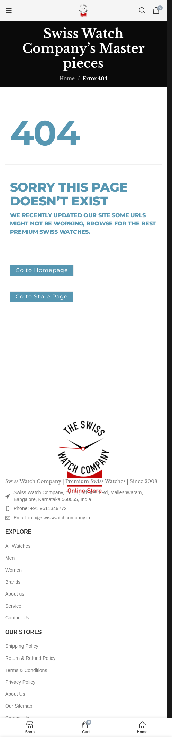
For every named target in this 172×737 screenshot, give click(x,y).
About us (14, 594)
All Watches (17, 546)
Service (13, 606)
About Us (15, 694)
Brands (12, 582)
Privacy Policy (20, 682)
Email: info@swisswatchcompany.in (51, 517)
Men (10, 558)
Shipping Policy (21, 646)
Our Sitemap (19, 706)
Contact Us (17, 617)
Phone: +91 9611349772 (40, 508)
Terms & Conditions (26, 670)
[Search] (142, 10)
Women (13, 570)
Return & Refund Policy (30, 658)
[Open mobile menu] (9, 10)
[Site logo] (83, 10)
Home (67, 78)
